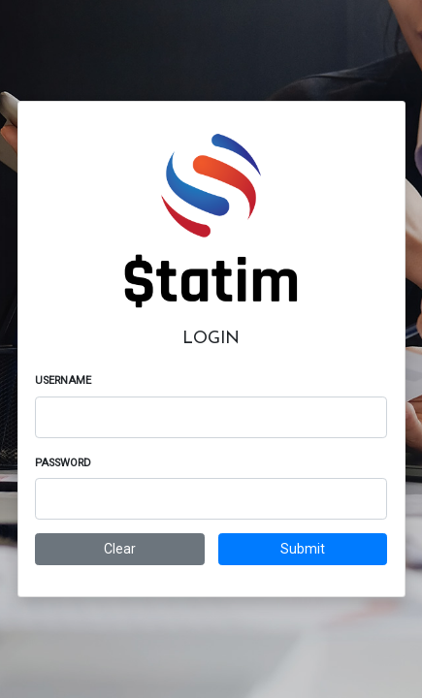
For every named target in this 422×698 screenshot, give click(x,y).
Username (63, 380)
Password (63, 463)
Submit (302, 548)
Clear (120, 548)
